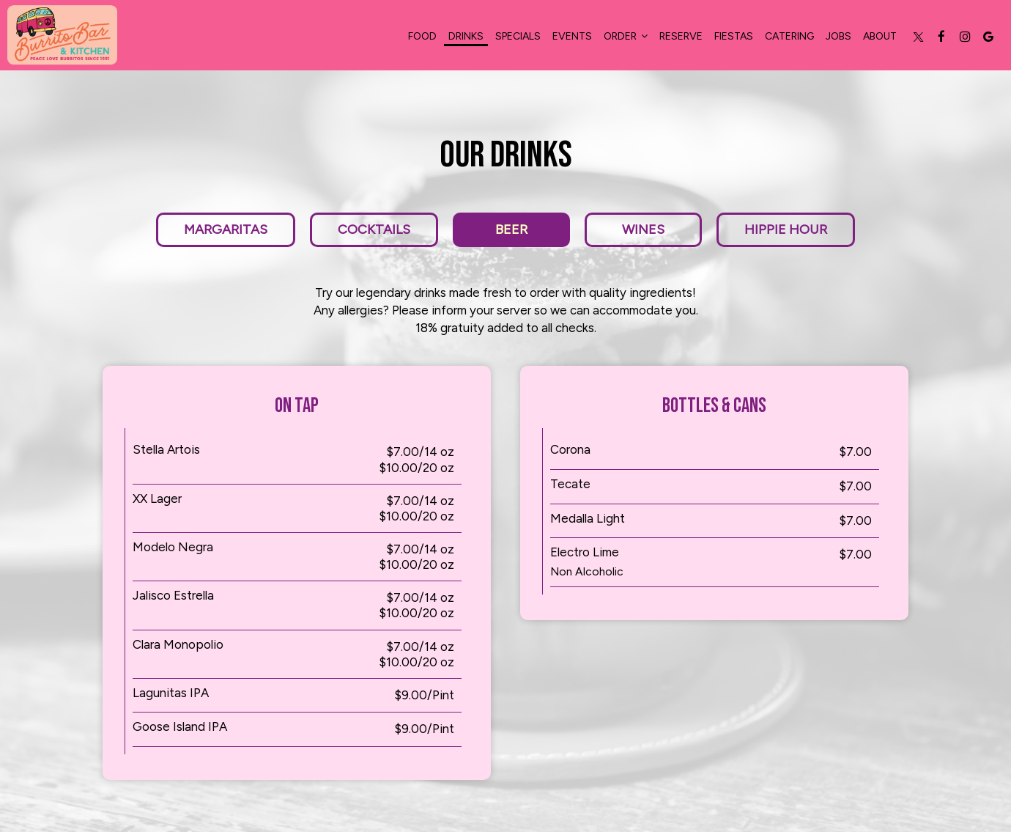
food (422, 36)
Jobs (838, 36)
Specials (518, 36)
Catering (789, 36)
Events (572, 36)
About (880, 36)
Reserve (681, 36)
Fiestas (733, 36)
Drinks (466, 36)
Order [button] (626, 36)
